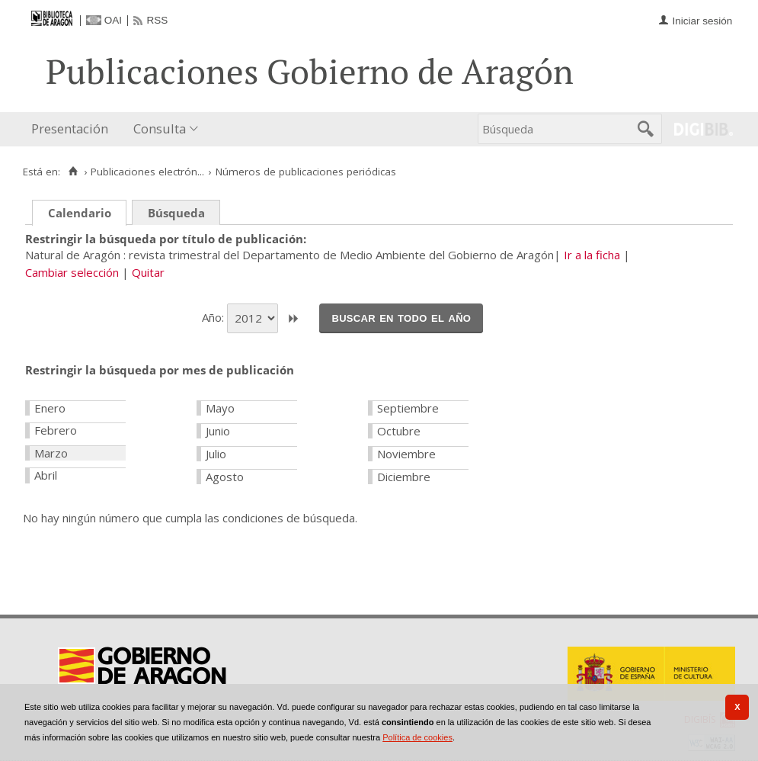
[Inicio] (72, 171)
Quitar (148, 272)
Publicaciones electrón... (147, 171)
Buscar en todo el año (401, 317)
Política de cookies (417, 737)
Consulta (159, 128)
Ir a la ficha (592, 254)
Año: (214, 317)
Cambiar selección (72, 272)
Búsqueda (176, 212)
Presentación (69, 128)
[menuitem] (73, 129)
